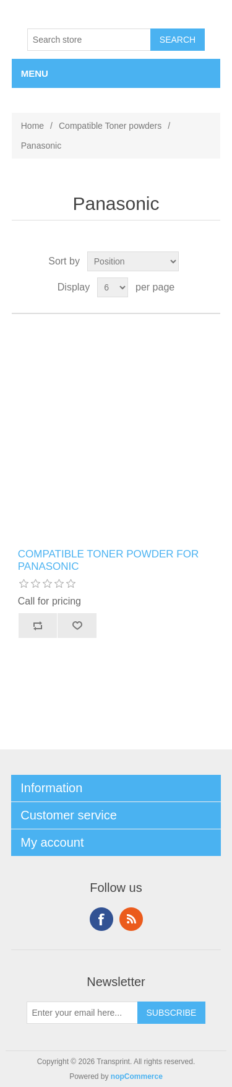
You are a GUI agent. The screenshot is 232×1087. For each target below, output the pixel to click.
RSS (131, 919)
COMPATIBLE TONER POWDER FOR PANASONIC (108, 560)
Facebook (101, 919)
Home (32, 126)
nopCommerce (137, 1076)
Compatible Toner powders (110, 126)
